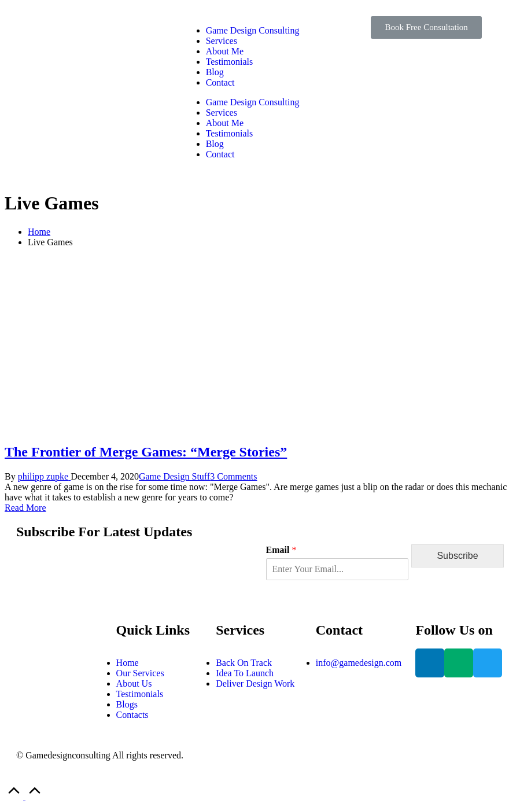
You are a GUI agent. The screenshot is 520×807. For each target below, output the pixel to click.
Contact (220, 82)
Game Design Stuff (174, 476)
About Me (225, 51)
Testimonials (229, 62)
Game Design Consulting (253, 30)
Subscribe (457, 556)
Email (281, 550)
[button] (426, 27)
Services (221, 41)
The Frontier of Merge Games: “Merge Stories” (146, 451)
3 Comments (233, 476)
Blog (215, 72)
